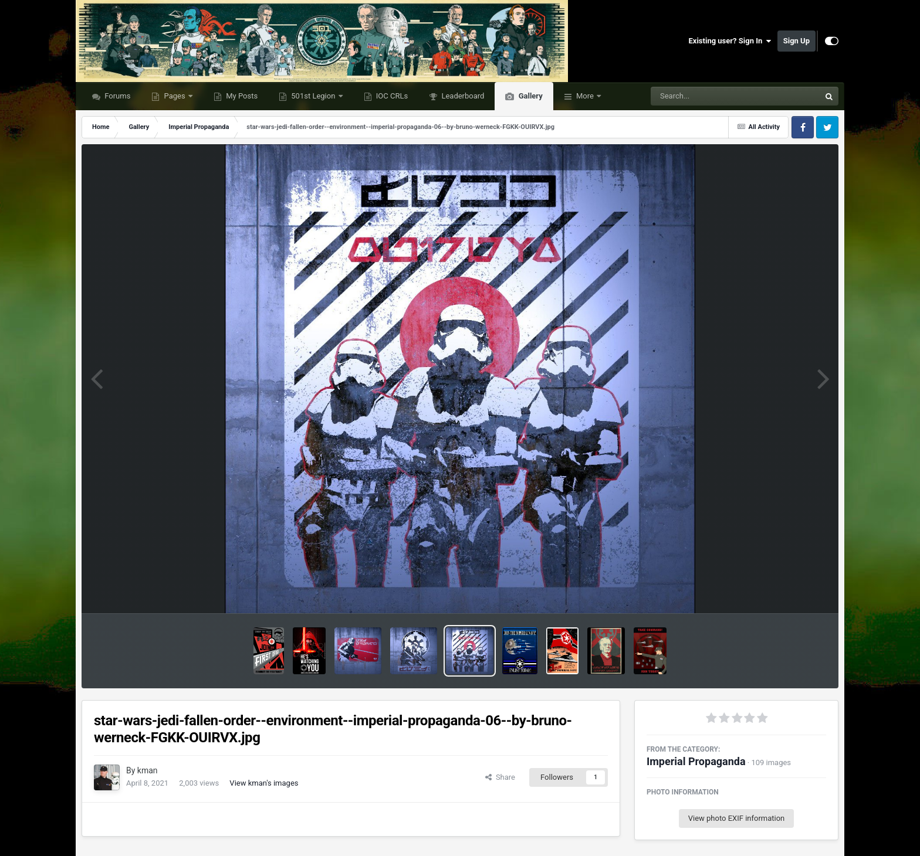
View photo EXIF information (736, 818)
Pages (174, 95)
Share (500, 777)
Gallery (529, 95)
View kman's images (263, 783)
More (585, 95)
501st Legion (313, 95)
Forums (116, 95)
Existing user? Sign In (730, 41)
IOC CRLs (391, 95)
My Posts (241, 95)
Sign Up (796, 40)
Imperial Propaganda (696, 761)
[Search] (706, 96)
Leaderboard (461, 95)
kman (147, 770)
